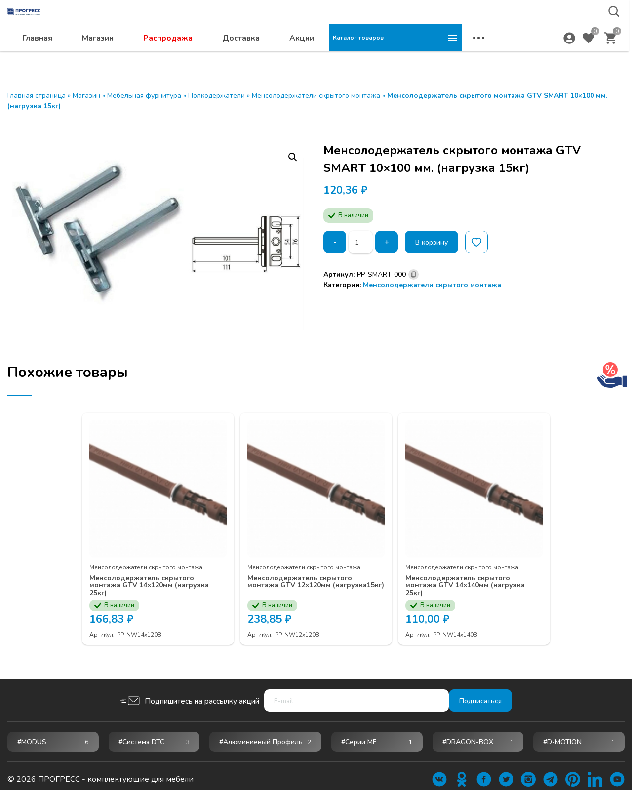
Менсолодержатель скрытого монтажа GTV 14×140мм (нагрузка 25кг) (468, 578)
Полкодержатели (216, 95)
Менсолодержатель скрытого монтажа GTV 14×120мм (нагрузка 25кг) (152, 578)
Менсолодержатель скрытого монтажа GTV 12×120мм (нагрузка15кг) (310, 578)
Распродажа (301, 57)
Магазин (231, 57)
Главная (171, 57)
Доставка (374, 57)
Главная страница (36, 95)
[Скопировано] (413, 274)
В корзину (438, 242)
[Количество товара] (362, 242)
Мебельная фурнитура (144, 95)
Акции (435, 57)
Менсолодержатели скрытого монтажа (316, 95)
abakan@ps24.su (543, 33)
